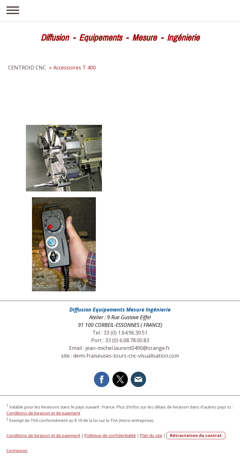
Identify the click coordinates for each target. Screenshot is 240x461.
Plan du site (151, 435)
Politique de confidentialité (110, 435)
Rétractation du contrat (196, 435)
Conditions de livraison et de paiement (43, 413)
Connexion (16, 450)
